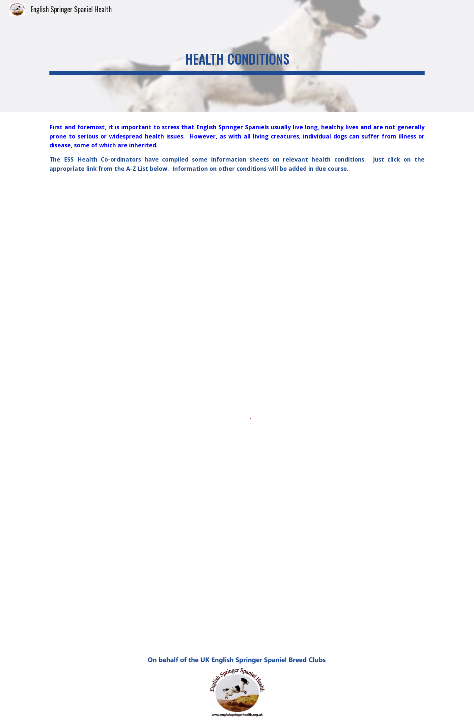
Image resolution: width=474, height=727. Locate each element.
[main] (237, 56)
